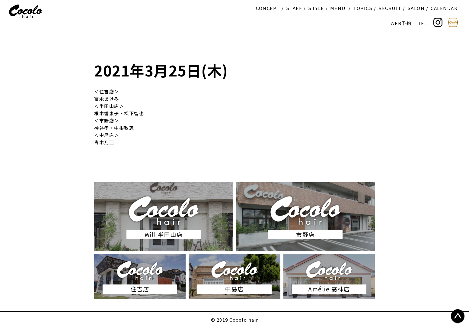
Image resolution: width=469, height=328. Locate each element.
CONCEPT (268, 8)
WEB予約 (401, 23)
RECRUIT (389, 8)
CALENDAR (444, 8)
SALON (416, 8)
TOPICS (362, 8)
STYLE (316, 8)
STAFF (294, 8)
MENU (338, 8)
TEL (422, 23)
